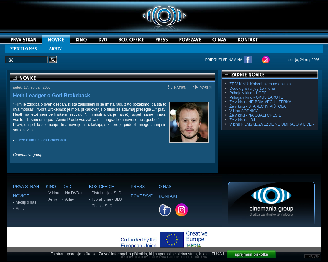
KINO (51, 186)
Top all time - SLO (107, 199)
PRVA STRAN (26, 186)
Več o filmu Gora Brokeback (42, 140)
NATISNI (178, 87)
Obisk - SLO (102, 206)
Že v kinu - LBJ (242, 120)
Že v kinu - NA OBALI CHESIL (255, 115)
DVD (66, 186)
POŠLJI (202, 87)
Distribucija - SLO (106, 193)
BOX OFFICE (101, 186)
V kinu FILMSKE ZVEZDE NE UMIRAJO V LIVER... (273, 124)
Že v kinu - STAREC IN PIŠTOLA (257, 106)
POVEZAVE (142, 195)
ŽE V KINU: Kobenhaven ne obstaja (260, 84)
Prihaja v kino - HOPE (248, 93)
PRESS (138, 186)
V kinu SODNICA (243, 111)
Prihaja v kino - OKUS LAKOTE (256, 97)
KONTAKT (168, 196)
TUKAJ (218, 254)
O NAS (165, 186)
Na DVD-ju (74, 193)
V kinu (53, 193)
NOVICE (21, 195)
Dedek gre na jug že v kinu (252, 88)
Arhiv (20, 209)
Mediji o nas (26, 202)
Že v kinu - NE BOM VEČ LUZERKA (260, 102)
